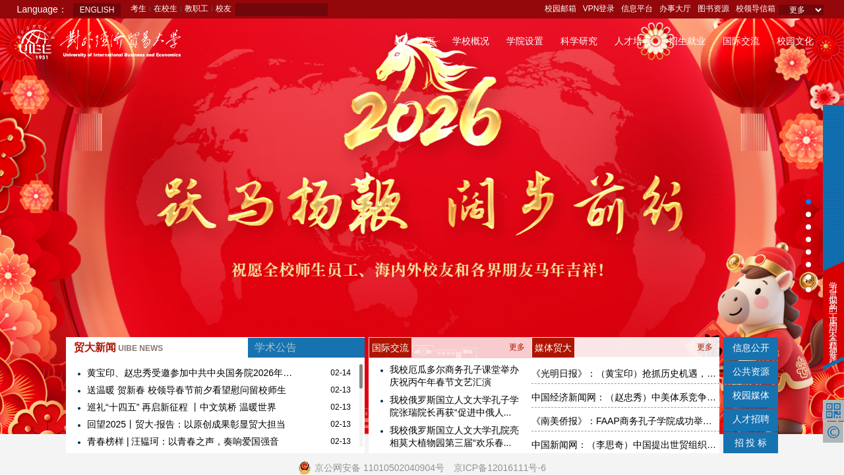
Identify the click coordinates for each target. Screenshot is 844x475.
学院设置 (524, 41)
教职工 (196, 8)
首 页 (425, 41)
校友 (223, 8)
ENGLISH (97, 10)
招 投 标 (751, 442)
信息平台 (637, 8)
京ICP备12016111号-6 (500, 467)
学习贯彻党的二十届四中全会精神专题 (833, 313)
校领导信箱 (755, 8)
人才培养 (633, 41)
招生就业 (687, 41)
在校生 (165, 8)
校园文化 (795, 41)
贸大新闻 (118, 347)
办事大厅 (675, 8)
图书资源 (713, 8)
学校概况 (470, 41)
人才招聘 (751, 419)
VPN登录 (599, 8)
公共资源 (751, 371)
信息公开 (751, 347)
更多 (517, 347)
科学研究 (578, 41)
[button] (808, 202)
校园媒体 (751, 395)
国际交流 (741, 41)
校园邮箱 (560, 8)
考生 (138, 8)
